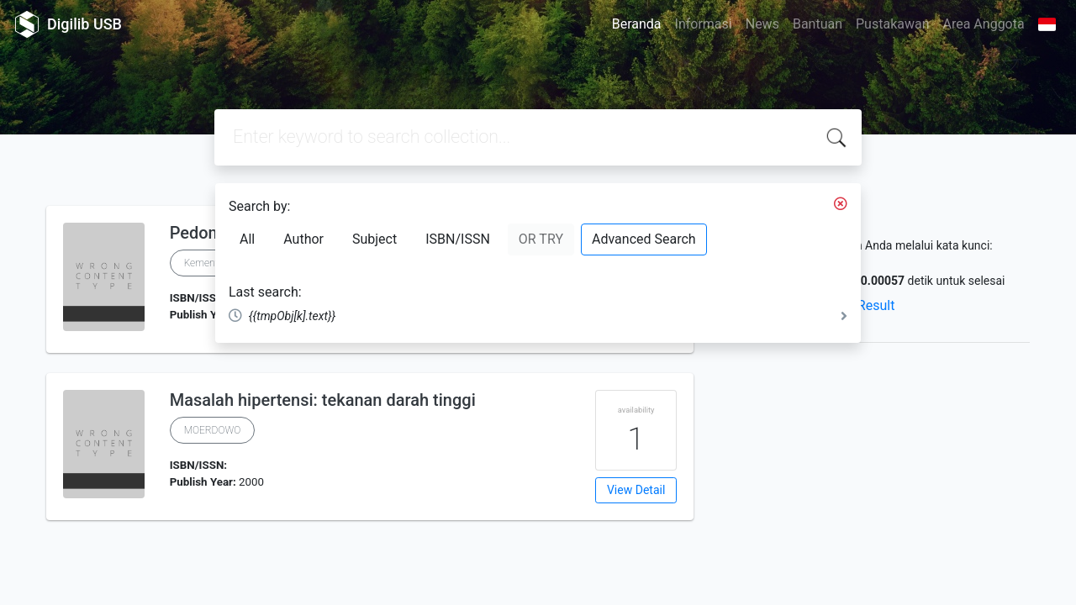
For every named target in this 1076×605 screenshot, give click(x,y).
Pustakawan (892, 24)
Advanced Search (644, 239)
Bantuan (817, 24)
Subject (374, 239)
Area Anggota (984, 24)
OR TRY (541, 239)
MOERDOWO (212, 430)
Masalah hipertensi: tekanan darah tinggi (323, 400)
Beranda (637, 24)
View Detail (636, 490)
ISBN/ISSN (457, 239)
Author (303, 239)
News (762, 24)
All (247, 239)
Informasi (703, 24)
